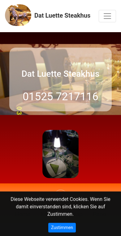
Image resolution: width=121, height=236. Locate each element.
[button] (9, 155)
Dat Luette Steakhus (47, 15)
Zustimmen (62, 228)
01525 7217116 (60, 96)
